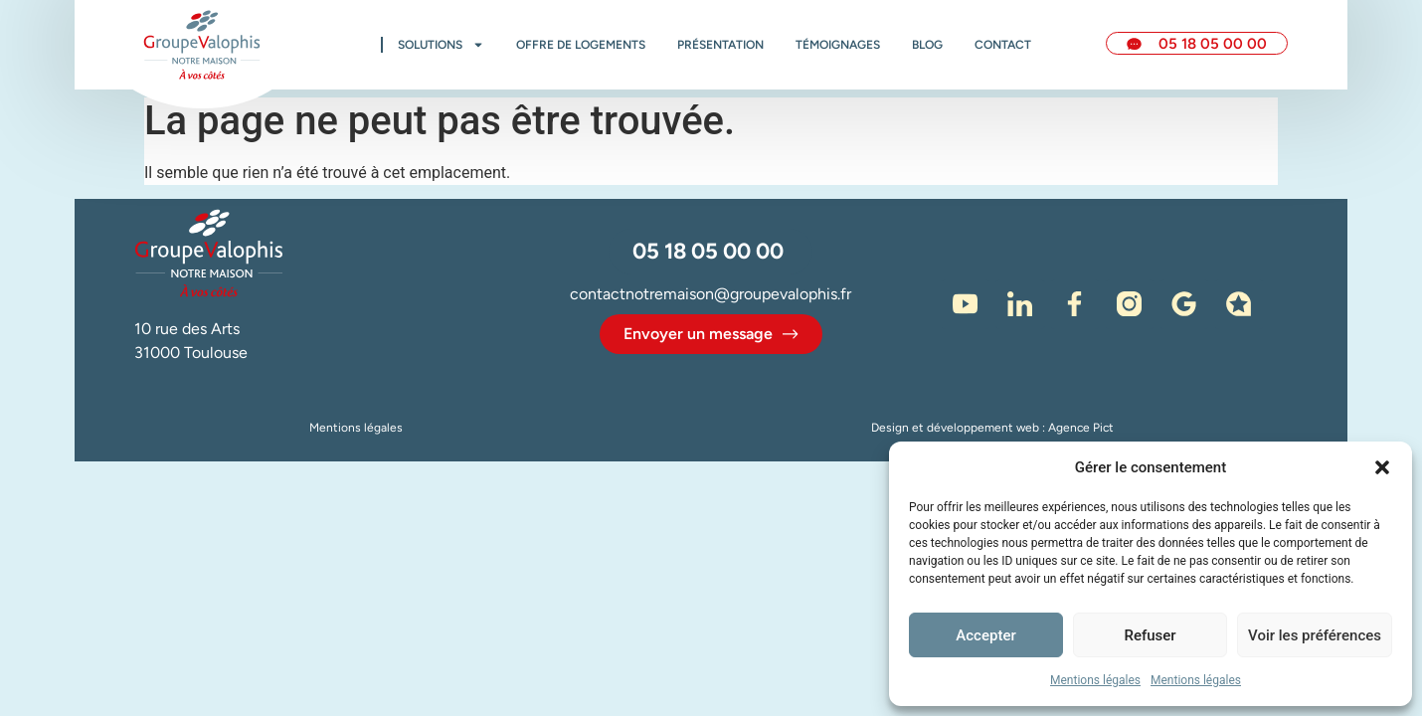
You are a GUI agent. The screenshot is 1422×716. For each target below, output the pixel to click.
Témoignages (838, 45)
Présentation (720, 45)
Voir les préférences (1314, 635)
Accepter (985, 635)
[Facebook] (1075, 304)
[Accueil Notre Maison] (202, 45)
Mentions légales (1095, 680)
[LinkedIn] (1020, 304)
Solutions (441, 45)
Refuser (1149, 635)
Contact (1003, 45)
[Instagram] (1130, 304)
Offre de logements (580, 45)
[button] (1382, 467)
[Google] (1184, 304)
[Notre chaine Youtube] (965, 304)
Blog (927, 45)
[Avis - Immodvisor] (1239, 304)
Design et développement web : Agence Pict (992, 428)
